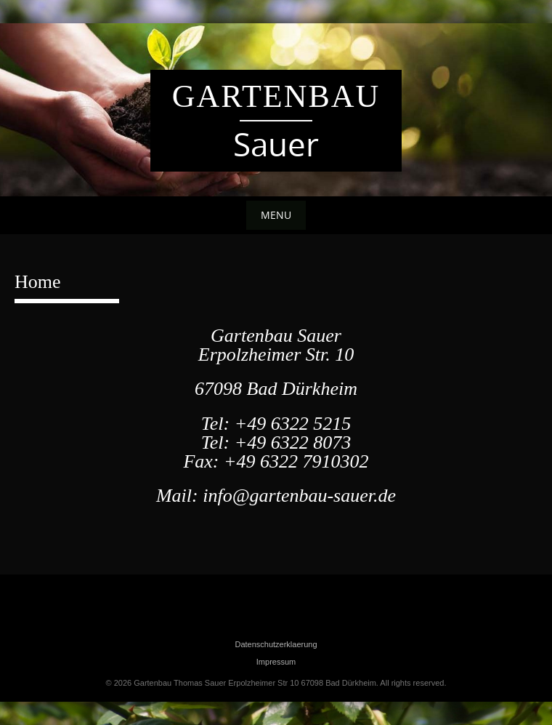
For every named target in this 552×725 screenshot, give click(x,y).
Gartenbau (276, 96)
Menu (276, 215)
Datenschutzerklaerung (276, 644)
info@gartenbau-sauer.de (299, 495)
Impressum (276, 661)
